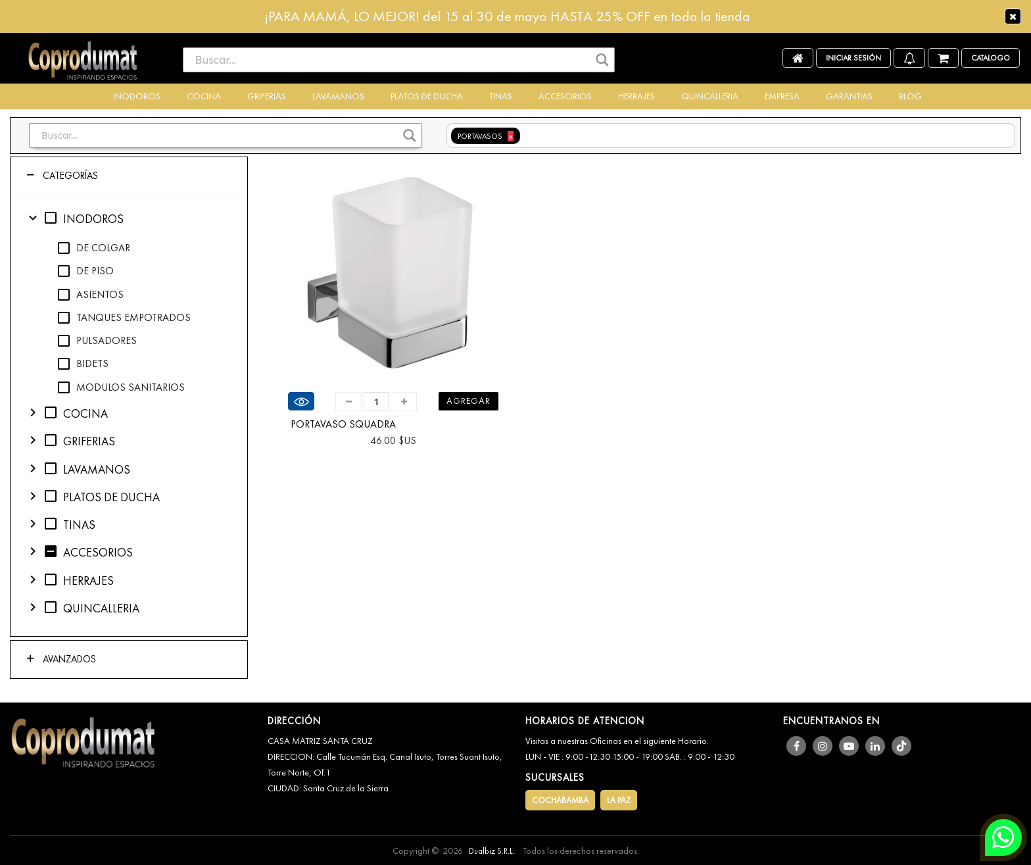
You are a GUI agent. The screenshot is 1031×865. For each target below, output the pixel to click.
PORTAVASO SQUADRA (343, 424)
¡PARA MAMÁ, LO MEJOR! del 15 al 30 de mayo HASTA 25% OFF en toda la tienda (507, 16)
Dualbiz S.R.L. (492, 850)
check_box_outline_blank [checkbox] (51, 218)
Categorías (69, 175)
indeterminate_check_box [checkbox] (51, 551)
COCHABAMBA (560, 800)
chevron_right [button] (33, 412)
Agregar (468, 401)
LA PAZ (619, 800)
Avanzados (68, 659)
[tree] (128, 416)
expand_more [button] (33, 218)
